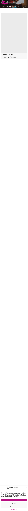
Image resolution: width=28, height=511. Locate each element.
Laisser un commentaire (12, 57)
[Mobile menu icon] (26, 2)
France (9, 56)
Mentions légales (14, 509)
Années (6, 56)
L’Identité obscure (8, 54)
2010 (4, 56)
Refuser (14, 503)
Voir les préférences (14, 506)
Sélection (12, 56)
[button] (26, 488)
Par (17, 56)
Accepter (14, 500)
